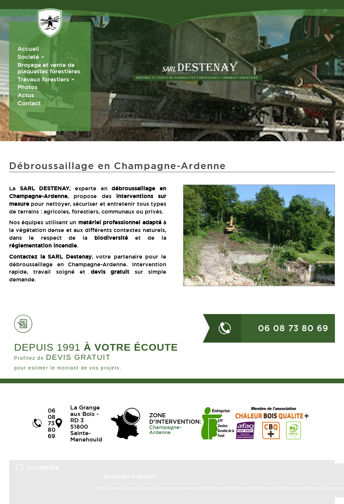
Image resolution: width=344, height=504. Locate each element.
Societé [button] (30, 56)
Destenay (313, 488)
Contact (29, 103)
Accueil (28, 48)
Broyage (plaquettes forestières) (188, 488)
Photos (27, 87)
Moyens (129, 488)
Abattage (216, 488)
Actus (25, 95)
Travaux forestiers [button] (45, 79)
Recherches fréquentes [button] (130, 476)
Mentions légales (331, 488)
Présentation (115, 488)
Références (143, 488)
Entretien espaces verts (270, 488)
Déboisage (159, 488)
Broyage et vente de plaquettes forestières (48, 68)
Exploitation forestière (238, 488)
